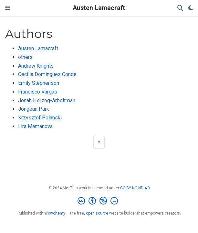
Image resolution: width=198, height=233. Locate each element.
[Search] (180, 8)
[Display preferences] (190, 8)
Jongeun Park (33, 109)
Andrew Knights (36, 66)
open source (97, 213)
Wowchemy (54, 213)
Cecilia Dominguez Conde (47, 74)
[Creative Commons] (99, 201)
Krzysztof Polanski (40, 118)
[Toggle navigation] (7, 8)
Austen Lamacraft (99, 8)
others (25, 57)
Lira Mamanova (35, 126)
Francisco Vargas (37, 92)
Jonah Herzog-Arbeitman (46, 100)
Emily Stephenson (38, 83)
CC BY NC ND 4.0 (135, 188)
